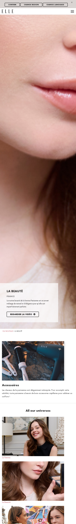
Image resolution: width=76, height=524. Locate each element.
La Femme (33, 438)
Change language (55, 5)
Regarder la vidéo (22, 314)
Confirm (12, 5)
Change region (31, 5)
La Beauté (33, 482)
